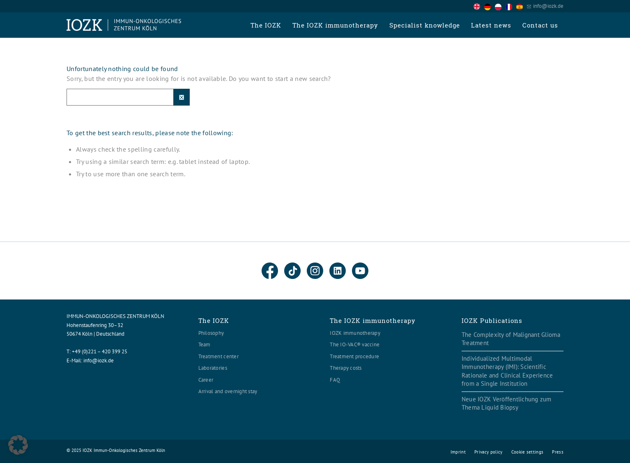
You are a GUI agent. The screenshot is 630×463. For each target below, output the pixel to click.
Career (206, 379)
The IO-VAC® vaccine (354, 344)
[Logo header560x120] (124, 25)
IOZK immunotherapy (355, 332)
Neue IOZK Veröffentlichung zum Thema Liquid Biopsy (507, 403)
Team (204, 344)
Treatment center (218, 356)
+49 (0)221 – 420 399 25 (99, 351)
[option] (489, 6)
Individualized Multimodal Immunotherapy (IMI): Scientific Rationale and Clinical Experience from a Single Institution (507, 371)
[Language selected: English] (500, 6)
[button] (18, 445)
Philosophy (211, 332)
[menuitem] (266, 25)
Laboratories (212, 367)
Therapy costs (345, 367)
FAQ (335, 379)
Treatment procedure (354, 356)
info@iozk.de (548, 5)
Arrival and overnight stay (228, 391)
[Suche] (128, 97)
